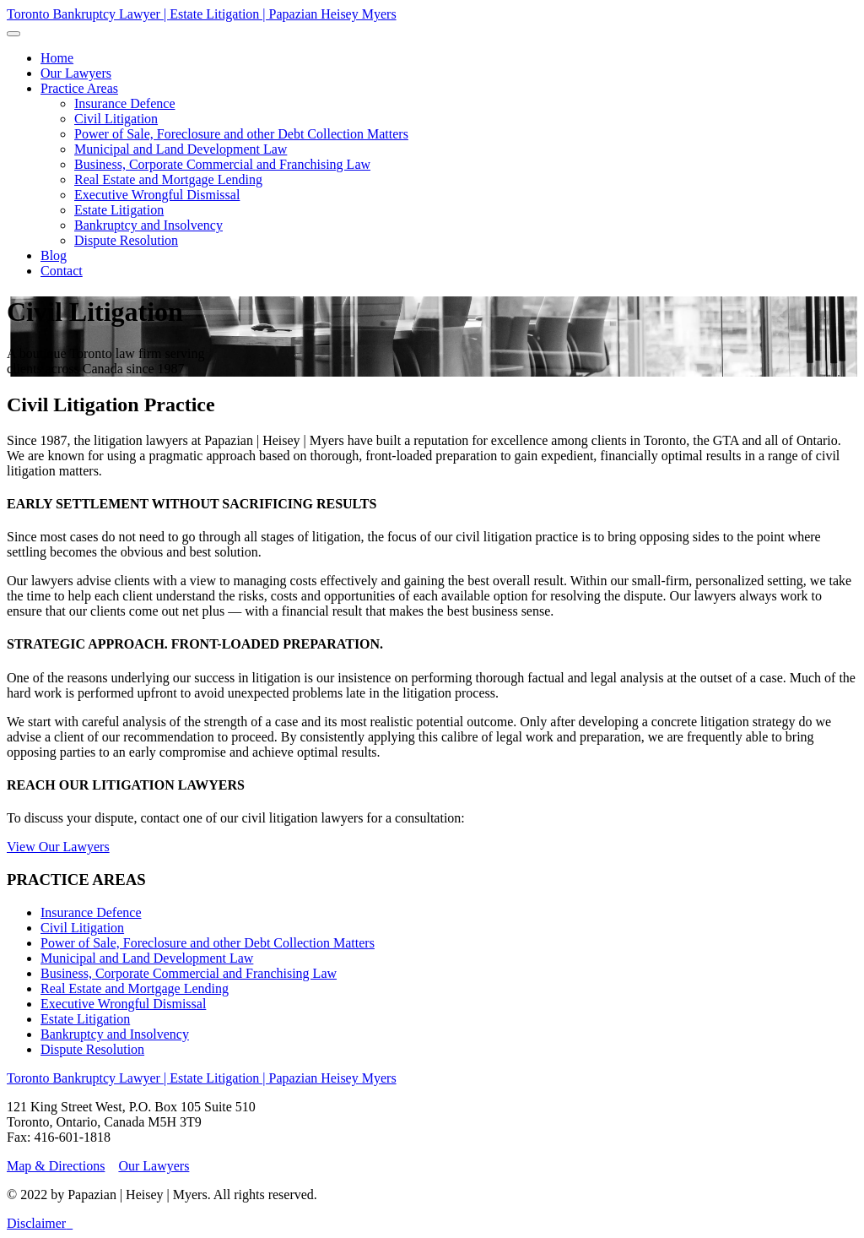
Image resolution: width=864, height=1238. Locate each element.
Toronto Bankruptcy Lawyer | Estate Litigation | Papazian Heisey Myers (202, 14)
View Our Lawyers (58, 846)
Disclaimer (36, 1223)
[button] (79, 88)
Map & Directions (56, 1166)
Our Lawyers (153, 1166)
